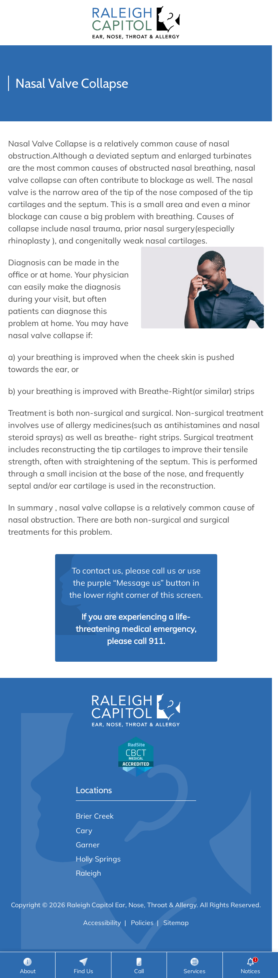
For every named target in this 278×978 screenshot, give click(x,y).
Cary (84, 830)
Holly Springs (98, 858)
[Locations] (83, 965)
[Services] (194, 965)
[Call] (139, 965)
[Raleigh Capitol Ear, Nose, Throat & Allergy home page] (136, 22)
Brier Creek (94, 815)
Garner (88, 844)
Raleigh (88, 872)
